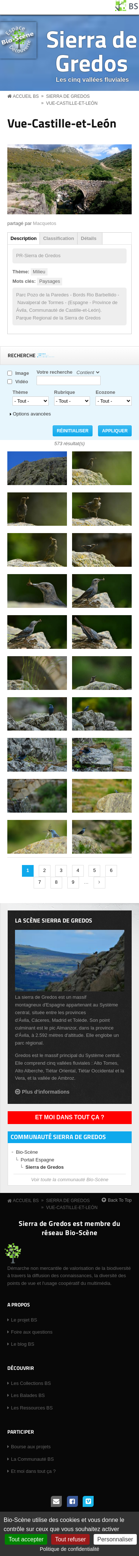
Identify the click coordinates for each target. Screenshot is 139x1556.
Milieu (39, 271)
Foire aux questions (31, 1332)
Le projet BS (24, 1320)
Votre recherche (54, 372)
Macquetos (44, 223)
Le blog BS (22, 1344)
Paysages (49, 281)
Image (22, 373)
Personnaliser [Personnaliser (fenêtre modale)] (115, 1539)
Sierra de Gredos (91, 51)
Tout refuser (70, 1539)
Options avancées (32, 414)
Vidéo (21, 381)
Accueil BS (26, 96)
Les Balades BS (28, 1395)
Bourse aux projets (30, 1446)
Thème (20, 392)
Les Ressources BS (32, 1408)
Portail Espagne (38, 1160)
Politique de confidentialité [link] (69, 1549)
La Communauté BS (32, 1459)
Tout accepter (26, 1539)
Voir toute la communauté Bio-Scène (69, 1179)
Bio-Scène (27, 1152)
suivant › (99, 882)
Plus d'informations (46, 1092)
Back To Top (120, 1200)
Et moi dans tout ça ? (69, 1117)
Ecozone (105, 392)
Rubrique (64, 392)
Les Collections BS (31, 1383)
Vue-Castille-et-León (72, 103)
